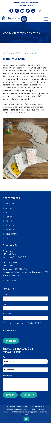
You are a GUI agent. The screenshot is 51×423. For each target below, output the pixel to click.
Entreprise (25, 315)
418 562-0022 (11, 266)
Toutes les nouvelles (14, 59)
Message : (8, 375)
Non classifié (30, 53)
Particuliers (10, 204)
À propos (9, 217)
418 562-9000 (11, 262)
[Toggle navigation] (46, 19)
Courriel (25, 296)
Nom (25, 306)
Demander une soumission (25, 3)
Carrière (8, 221)
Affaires (8, 208)
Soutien (8, 212)
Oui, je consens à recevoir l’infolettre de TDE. (22, 328)
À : (4, 365)
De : (25, 360)
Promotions (10, 230)
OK (26, 419)
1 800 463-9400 (26, 6)
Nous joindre (11, 234)
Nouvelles (9, 225)
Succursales (10, 281)
